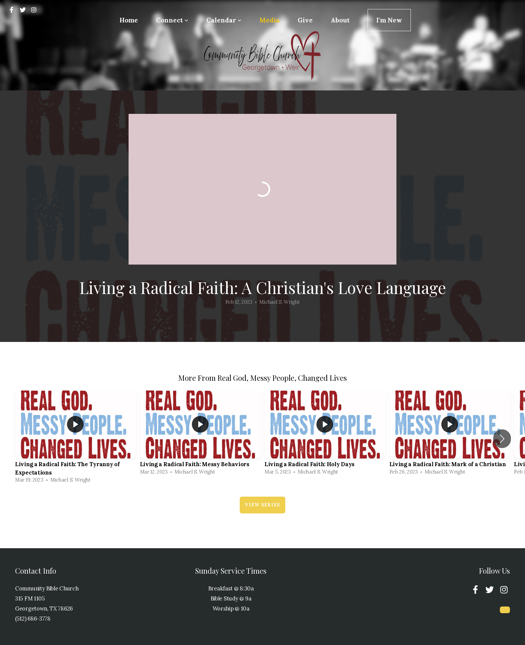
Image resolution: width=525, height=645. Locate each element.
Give (305, 20)
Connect (172, 20)
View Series (262, 505)
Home (129, 20)
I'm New (389, 20)
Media (269, 20)
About (340, 20)
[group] (75, 438)
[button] (502, 438)
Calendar (223, 20)
